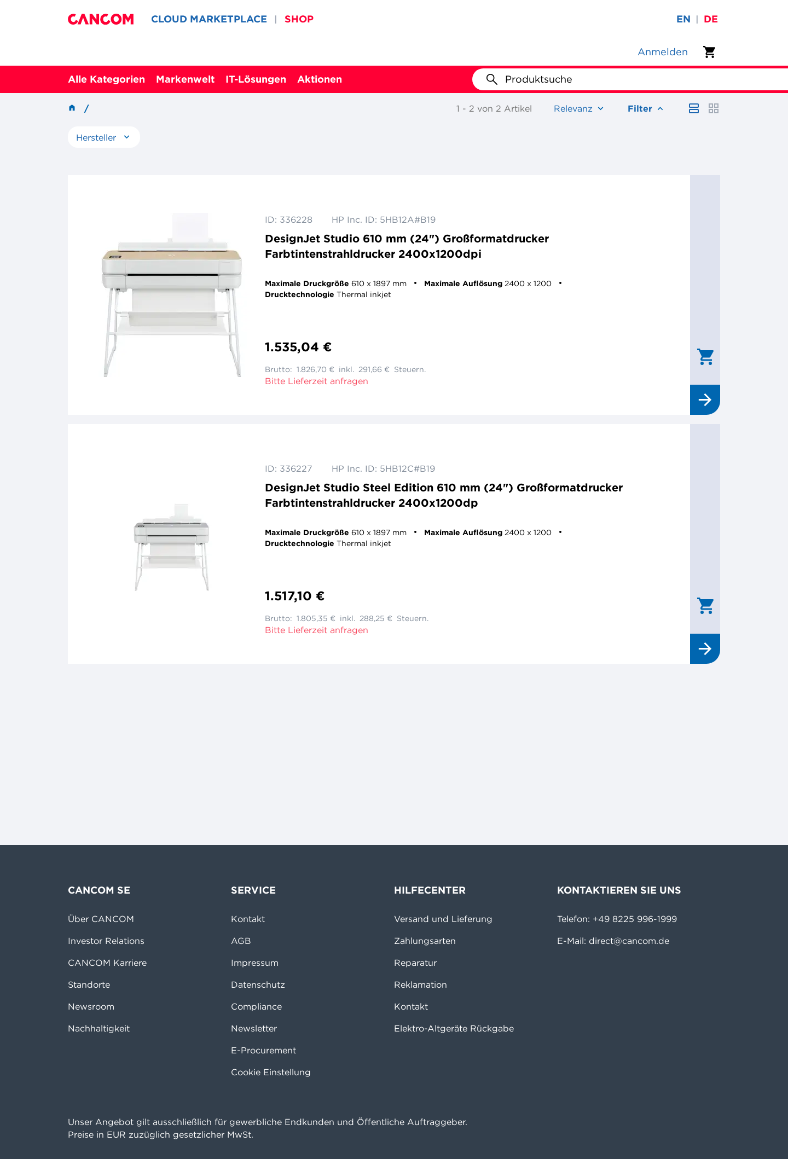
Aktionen (319, 79)
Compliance (256, 1006)
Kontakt (248, 918)
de (711, 19)
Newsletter (254, 1028)
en (683, 19)
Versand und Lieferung (443, 918)
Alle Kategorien (106, 79)
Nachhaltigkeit (99, 1028)
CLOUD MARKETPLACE (209, 19)
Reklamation (420, 984)
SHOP (299, 19)
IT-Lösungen (255, 79)
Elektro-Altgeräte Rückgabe (454, 1028)
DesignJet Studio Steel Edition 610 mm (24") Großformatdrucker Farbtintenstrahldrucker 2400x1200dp (444, 494)
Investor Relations (106, 940)
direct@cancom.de (629, 940)
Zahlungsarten (425, 940)
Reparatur (415, 962)
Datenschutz (258, 984)
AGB (241, 940)
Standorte (89, 984)
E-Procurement (263, 1050)
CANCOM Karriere (107, 962)
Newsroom (91, 1006)
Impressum (255, 962)
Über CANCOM (101, 918)
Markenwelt (185, 79)
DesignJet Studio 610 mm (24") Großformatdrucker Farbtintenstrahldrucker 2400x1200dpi (407, 245)
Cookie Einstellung (271, 1072)
